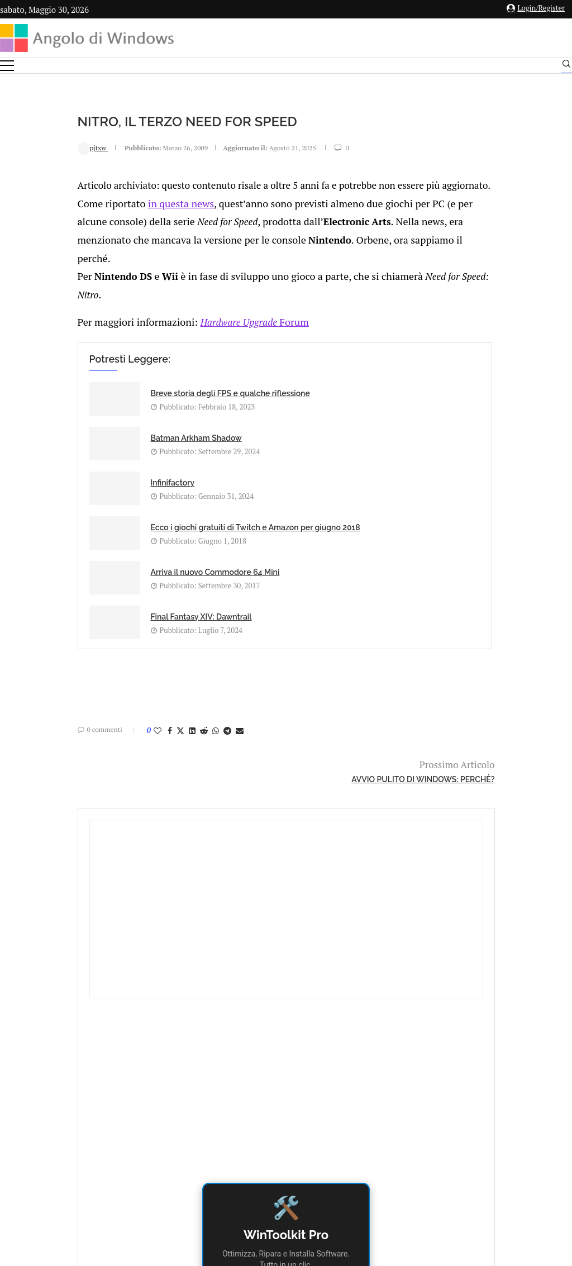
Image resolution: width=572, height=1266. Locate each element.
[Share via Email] (167, 618)
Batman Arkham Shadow (308, 402)
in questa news (103, 219)
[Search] (566, 66)
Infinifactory (101, 450)
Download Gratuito (483, 598)
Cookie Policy (316, 1142)
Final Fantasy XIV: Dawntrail (313, 500)
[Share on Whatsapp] (143, 618)
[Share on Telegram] (155, 618)
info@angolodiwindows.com (306, 1085)
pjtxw (21, 147)
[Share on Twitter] (108, 618)
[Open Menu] (7, 66)
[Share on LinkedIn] (120, 618)
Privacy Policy (256, 1142)
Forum (175, 331)
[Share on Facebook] (98, 618)
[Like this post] (85, 618)
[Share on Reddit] (132, 618)
